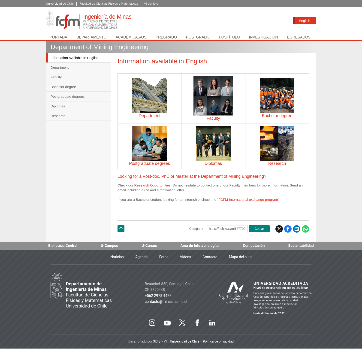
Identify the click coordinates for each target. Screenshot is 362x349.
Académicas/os (131, 38)
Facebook (288, 229)
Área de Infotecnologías (200, 246)
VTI (166, 342)
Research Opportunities (152, 186)
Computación (254, 246)
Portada (58, 38)
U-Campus (109, 246)
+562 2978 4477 (158, 296)
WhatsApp (305, 229)
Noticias (116, 257)
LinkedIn (297, 229)
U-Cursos (149, 246)
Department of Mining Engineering (100, 47)
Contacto (210, 257)
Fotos (163, 257)
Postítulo (229, 38)
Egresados (299, 38)
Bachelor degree (63, 87)
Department (60, 68)
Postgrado (198, 38)
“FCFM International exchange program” (248, 200)
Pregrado (166, 38)
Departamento (91, 38)
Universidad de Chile (184, 342)
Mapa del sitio (240, 257)
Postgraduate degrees (68, 97)
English (304, 21)
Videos (185, 257)
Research (58, 116)
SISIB (156, 342)
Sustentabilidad (301, 246)
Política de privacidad (218, 342)
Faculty (56, 78)
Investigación (263, 38)
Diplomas (58, 107)
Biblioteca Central (63, 246)
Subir (121, 235)
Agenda (141, 257)
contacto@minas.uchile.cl (166, 302)
